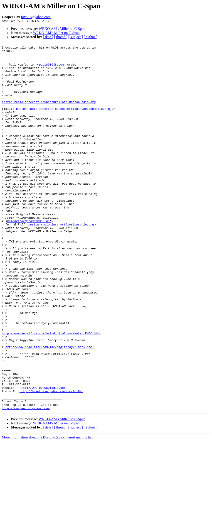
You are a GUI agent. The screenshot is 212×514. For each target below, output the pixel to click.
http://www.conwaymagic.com (43, 456)
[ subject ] (75, 37)
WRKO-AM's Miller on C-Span (62, 29)
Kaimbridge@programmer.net (29, 256)
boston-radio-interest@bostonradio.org (61, 260)
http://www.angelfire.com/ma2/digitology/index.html (49, 407)
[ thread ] (60, 37)
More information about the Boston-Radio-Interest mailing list (47, 510)
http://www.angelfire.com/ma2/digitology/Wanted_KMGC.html (51, 391)
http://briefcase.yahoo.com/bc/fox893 (51, 460)
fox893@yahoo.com (36, 17)
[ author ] (90, 37)
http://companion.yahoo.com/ (26, 481)
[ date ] (48, 37)
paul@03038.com (51, 68)
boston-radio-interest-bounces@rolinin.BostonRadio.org (49, 113)
